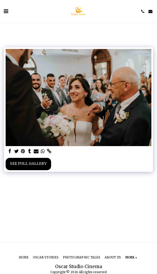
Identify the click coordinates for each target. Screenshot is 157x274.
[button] (5, 11)
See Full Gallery (28, 163)
